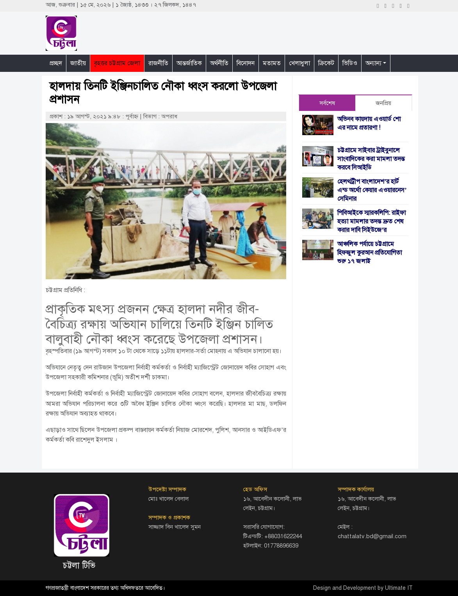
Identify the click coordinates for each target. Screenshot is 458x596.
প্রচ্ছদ (56, 63)
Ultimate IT (399, 588)
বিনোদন (246, 63)
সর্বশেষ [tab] (327, 103)
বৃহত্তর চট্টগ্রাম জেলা (117, 63)
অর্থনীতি (219, 63)
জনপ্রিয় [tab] (383, 103)
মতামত (272, 63)
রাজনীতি (158, 63)
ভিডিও (349, 63)
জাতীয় (78, 63)
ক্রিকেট (326, 63)
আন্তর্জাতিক (189, 63)
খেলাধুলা (299, 63)
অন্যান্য (373, 63)
